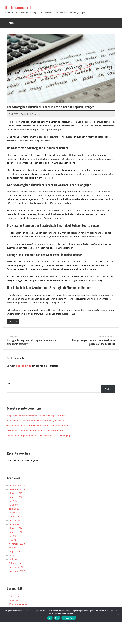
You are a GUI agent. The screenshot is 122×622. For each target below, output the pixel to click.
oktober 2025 (15, 493)
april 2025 (14, 508)
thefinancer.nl (17, 7)
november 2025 (17, 489)
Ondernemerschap (18, 603)
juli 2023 (13, 555)
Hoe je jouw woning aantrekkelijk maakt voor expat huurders (36, 415)
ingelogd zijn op (23, 365)
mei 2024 (13, 539)
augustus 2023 (16, 551)
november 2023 (17, 543)
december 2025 (17, 485)
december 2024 (17, 524)
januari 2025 (15, 520)
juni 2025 (13, 504)
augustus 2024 (16, 532)
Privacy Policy (69, 618)
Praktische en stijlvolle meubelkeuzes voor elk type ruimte (35, 420)
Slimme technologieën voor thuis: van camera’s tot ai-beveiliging (38, 435)
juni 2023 (13, 559)
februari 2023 (16, 563)
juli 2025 (13, 500)
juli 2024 (13, 535)
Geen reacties (38, 114)
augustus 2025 (16, 497)
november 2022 (17, 570)
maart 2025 (14, 512)
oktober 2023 (15, 547)
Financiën (13, 321)
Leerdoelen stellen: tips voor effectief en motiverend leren (35, 430)
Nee (57, 618)
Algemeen (14, 595)
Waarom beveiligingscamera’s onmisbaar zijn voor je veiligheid (37, 425)
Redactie (25, 114)
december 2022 (17, 567)
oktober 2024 (15, 528)
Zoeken (10, 383)
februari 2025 (16, 516)
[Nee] (118, 614)
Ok (50, 618)
